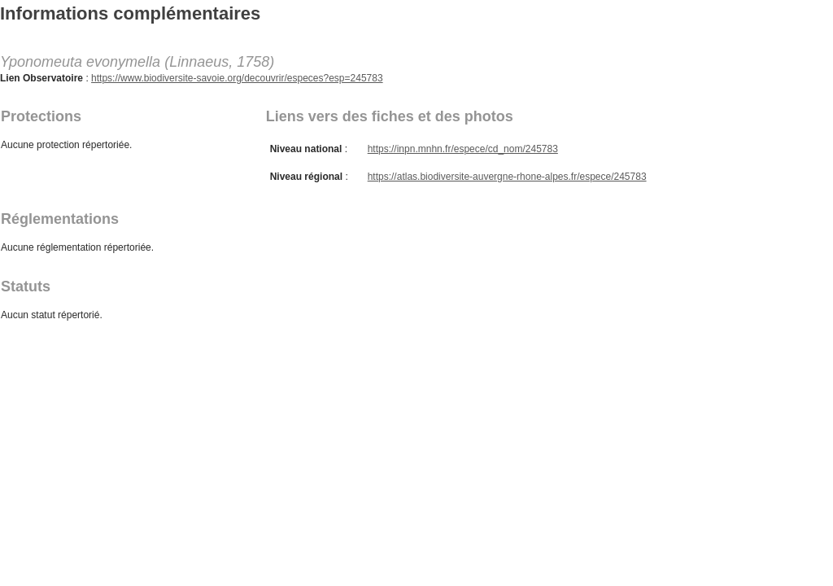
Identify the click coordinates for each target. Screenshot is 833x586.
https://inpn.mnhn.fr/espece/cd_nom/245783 (463, 149)
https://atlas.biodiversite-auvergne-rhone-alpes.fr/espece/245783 (507, 176)
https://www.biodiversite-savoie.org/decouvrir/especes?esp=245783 (237, 78)
